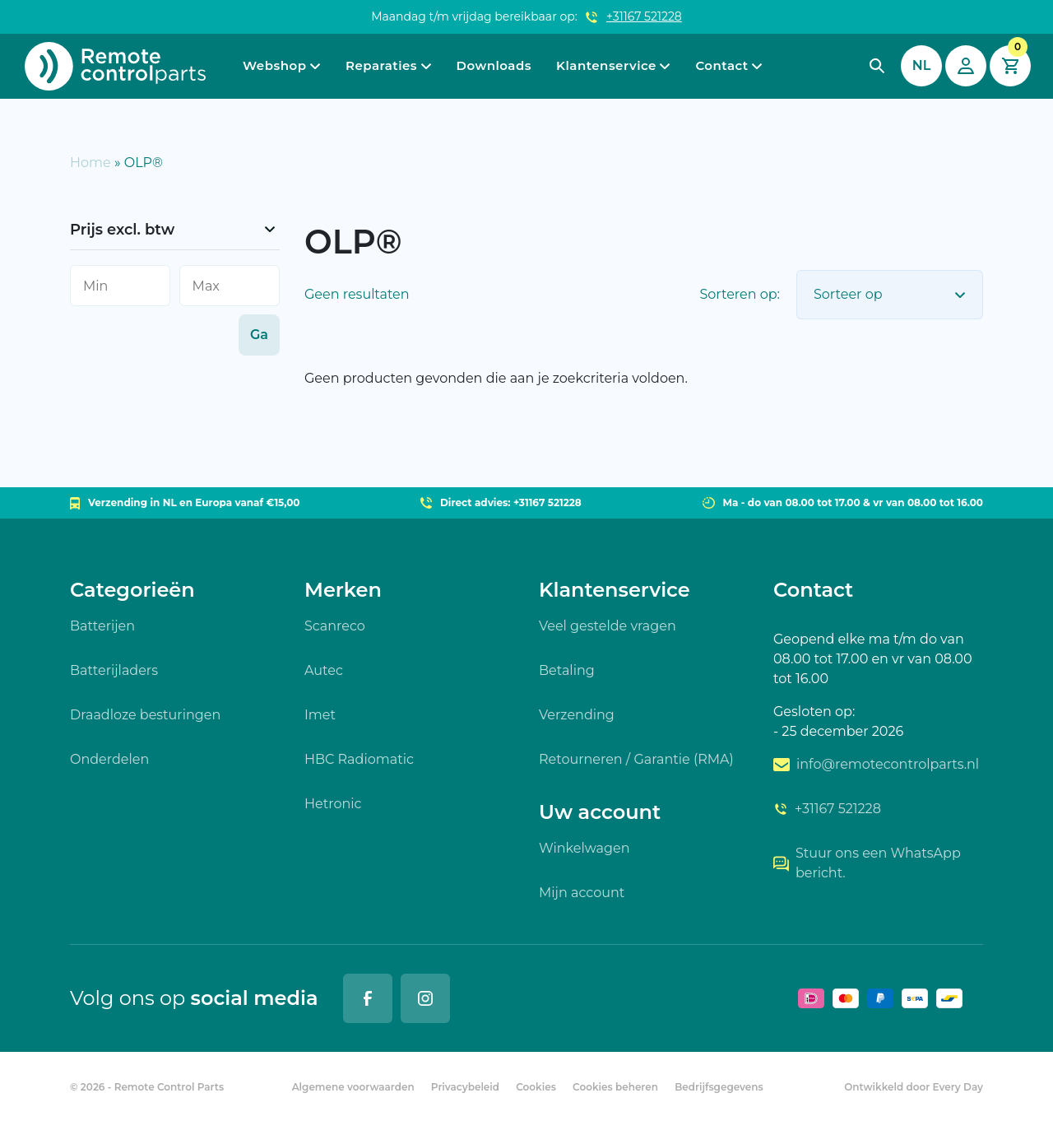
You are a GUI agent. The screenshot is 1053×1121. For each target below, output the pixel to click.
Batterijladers (114, 670)
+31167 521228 (644, 16)
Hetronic (333, 804)
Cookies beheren (615, 1087)
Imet (320, 715)
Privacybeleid (465, 1087)
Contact (721, 65)
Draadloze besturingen (145, 715)
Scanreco (334, 626)
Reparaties (381, 65)
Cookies (536, 1087)
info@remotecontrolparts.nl (876, 764)
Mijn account (581, 892)
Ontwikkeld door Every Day (913, 1087)
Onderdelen (109, 759)
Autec (323, 670)
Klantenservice (606, 65)
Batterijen (102, 626)
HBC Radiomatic (359, 759)
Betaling (567, 670)
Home (90, 162)
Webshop (274, 65)
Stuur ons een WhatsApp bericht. (867, 863)
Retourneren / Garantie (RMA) (636, 759)
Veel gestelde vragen (607, 626)
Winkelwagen (584, 848)
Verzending (577, 715)
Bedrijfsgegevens (719, 1087)
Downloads (494, 65)
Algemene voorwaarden (353, 1087)
